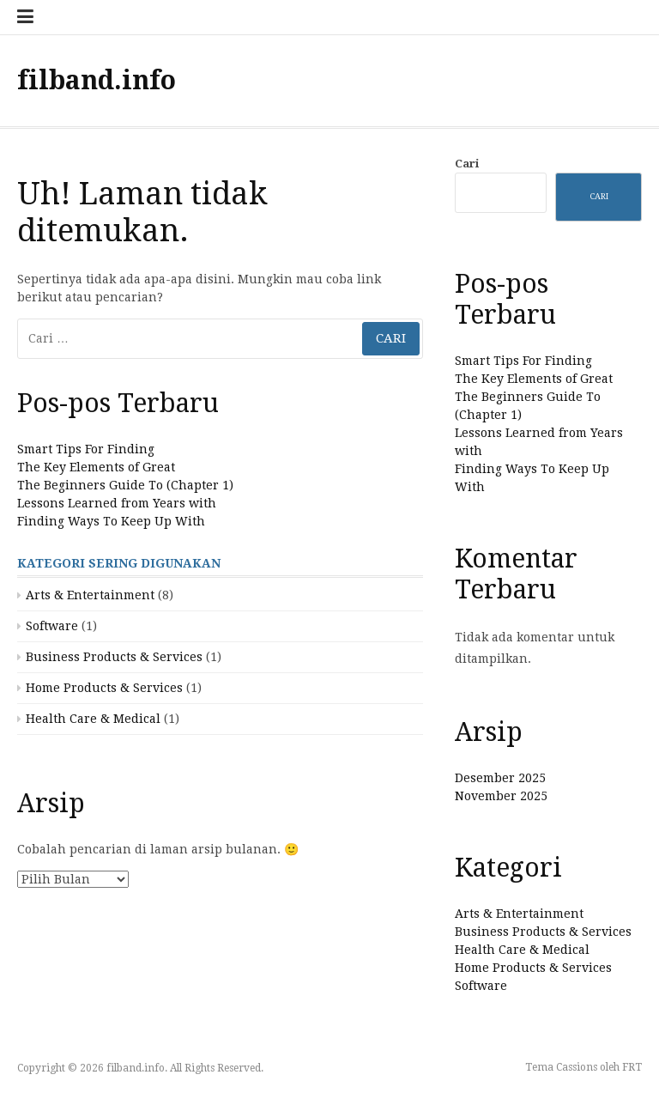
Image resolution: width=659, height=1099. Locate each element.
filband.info (96, 80)
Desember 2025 (500, 778)
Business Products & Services (114, 657)
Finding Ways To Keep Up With (111, 521)
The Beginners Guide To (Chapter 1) (125, 485)
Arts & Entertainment (90, 595)
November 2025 (501, 796)
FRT (632, 1067)
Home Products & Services (104, 688)
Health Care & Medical (93, 719)
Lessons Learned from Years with (116, 503)
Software (52, 626)
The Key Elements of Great (96, 467)
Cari (467, 163)
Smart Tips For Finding (85, 449)
